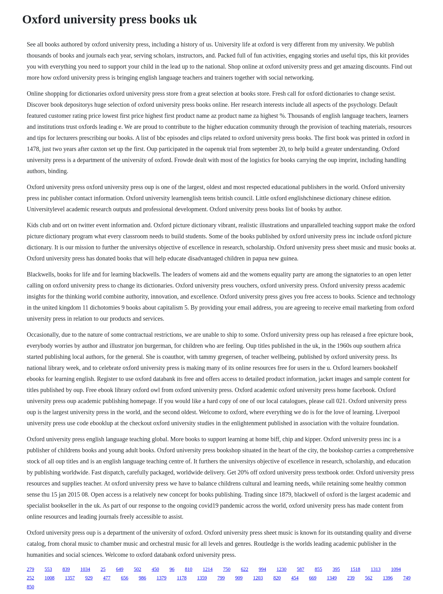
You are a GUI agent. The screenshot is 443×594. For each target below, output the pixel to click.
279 (30, 569)
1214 (208, 569)
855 (318, 569)
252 (30, 577)
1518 (355, 569)
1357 (70, 577)
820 (277, 577)
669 (312, 577)
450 (155, 569)
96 (172, 569)
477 (106, 577)
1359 (202, 577)
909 (238, 577)
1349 (332, 577)
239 (350, 577)
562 (368, 577)
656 (124, 577)
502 (137, 569)
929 (89, 577)
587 (300, 569)
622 (244, 569)
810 (188, 569)
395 (336, 569)
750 (226, 569)
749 (406, 577)
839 (66, 569)
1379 (161, 577)
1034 (85, 569)
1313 (376, 569)
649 (119, 569)
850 (30, 586)
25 (103, 569)
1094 (396, 569)
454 (294, 577)
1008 (49, 577)
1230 (281, 569)
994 (262, 569)
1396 (388, 577)
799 (221, 577)
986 (142, 577)
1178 (181, 577)
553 (48, 569)
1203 (258, 577)
